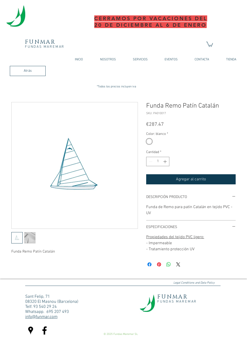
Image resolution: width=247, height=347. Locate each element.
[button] (209, 44)
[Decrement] (150, 161)
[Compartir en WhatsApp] (169, 264)
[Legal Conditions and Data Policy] (194, 283)
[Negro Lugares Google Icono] (30, 330)
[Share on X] (178, 264)
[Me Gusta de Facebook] (188, 319)
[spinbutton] (157, 161)
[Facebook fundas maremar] (44, 330)
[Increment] (165, 161)
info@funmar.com (41, 316)
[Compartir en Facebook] (149, 264)
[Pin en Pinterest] (159, 264)
